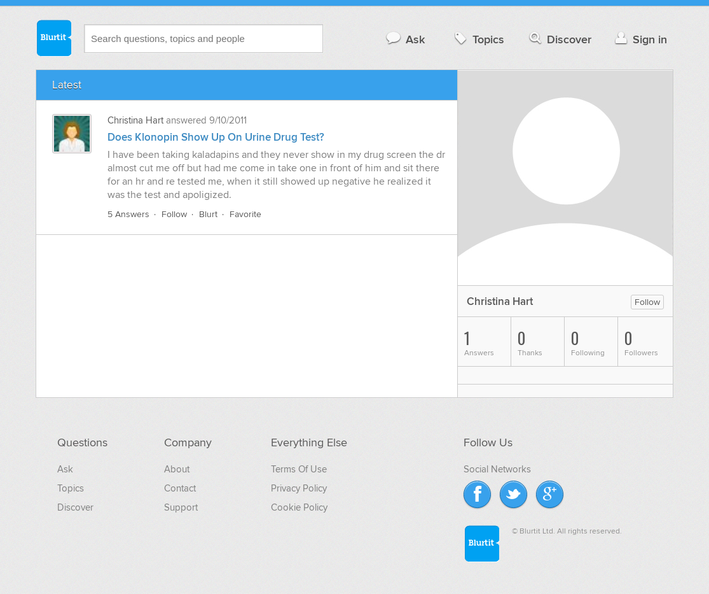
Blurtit (53, 37)
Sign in (639, 39)
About (176, 469)
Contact (180, 488)
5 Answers (128, 214)
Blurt (208, 214)
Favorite (245, 214)
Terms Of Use (299, 469)
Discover (559, 39)
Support (181, 507)
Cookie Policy (299, 507)
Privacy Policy (299, 488)
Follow (174, 214)
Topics (477, 39)
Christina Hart (135, 120)
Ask (405, 39)
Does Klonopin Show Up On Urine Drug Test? (215, 137)
